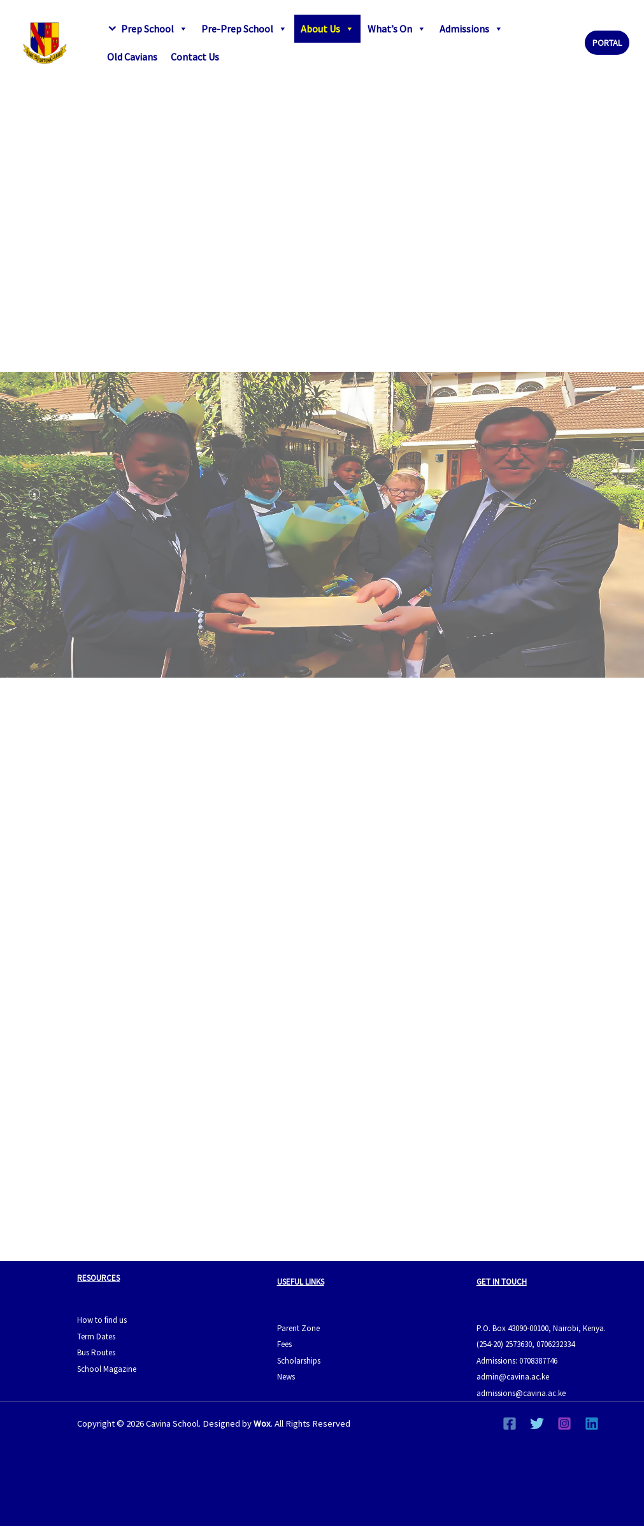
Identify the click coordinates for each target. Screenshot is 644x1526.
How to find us (102, 1320)
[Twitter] (537, 1423)
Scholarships (298, 1360)
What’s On (397, 29)
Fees (284, 1344)
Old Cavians (132, 56)
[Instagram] (564, 1423)
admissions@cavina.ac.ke (521, 1393)
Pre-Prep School (244, 29)
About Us (327, 29)
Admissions (471, 29)
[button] (607, 43)
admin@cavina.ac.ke (512, 1376)
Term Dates (96, 1336)
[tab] (34, 494)
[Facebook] (510, 1423)
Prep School (154, 29)
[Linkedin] (592, 1423)
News (286, 1376)
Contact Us (195, 56)
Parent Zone (298, 1328)
